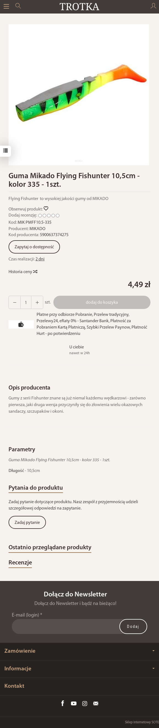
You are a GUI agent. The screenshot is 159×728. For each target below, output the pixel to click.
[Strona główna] (79, 6)
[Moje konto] (153, 6)
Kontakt (14, 686)
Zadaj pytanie (27, 523)
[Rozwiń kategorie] (6, 6)
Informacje (79, 669)
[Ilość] (25, 302)
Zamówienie (79, 651)
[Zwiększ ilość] (15, 302)
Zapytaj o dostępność (34, 247)
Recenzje (20, 563)
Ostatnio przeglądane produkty (50, 548)
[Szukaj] (18, 6)
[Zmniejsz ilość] (37, 302)
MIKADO (37, 229)
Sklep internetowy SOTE (142, 722)
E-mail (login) (25, 615)
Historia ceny (23, 272)
